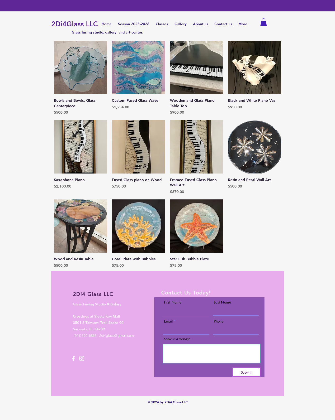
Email (168, 321)
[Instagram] (81, 358)
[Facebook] (73, 358)
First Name (172, 302)
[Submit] (246, 372)
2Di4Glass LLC (74, 24)
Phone (218, 321)
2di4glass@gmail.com (116, 336)
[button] (263, 22)
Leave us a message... (178, 339)
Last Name (222, 302)
